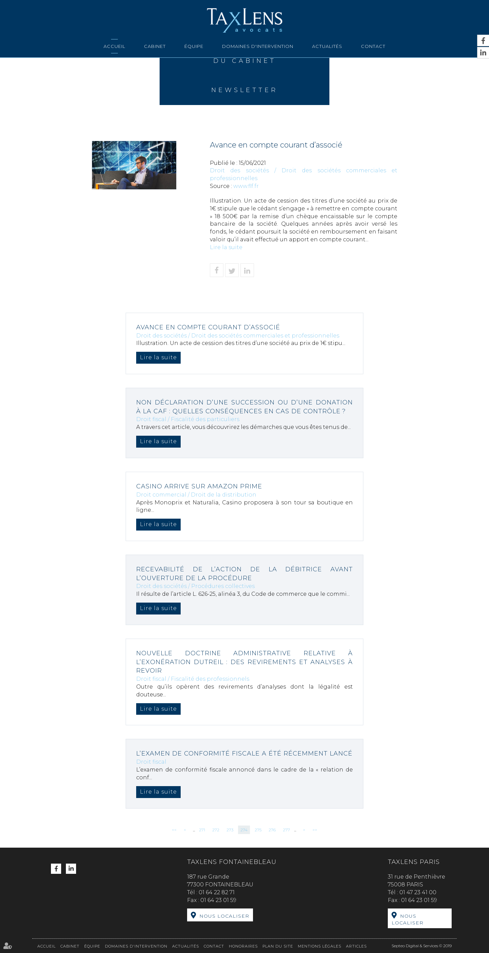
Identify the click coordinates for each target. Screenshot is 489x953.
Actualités (327, 46)
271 (202, 829)
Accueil (114, 46)
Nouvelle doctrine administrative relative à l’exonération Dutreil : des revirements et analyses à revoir (244, 661)
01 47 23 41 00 (417, 892)
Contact (373, 46)
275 (258, 829)
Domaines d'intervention (257, 46)
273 (230, 829)
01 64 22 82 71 (217, 892)
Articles (356, 946)
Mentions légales (319, 946)
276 (272, 829)
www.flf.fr (246, 186)
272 (215, 829)
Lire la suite (226, 247)
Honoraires (243, 946)
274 (244, 829)
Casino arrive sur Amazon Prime (199, 486)
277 (286, 829)
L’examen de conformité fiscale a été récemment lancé (244, 753)
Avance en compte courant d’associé (208, 327)
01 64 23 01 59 (218, 900)
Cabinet (155, 46)
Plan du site (277, 946)
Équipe (193, 46)
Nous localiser (224, 916)
